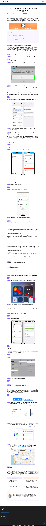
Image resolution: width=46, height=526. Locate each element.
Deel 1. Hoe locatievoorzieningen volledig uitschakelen (17, 33)
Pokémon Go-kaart (29, 87)
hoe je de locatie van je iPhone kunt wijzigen (19, 446)
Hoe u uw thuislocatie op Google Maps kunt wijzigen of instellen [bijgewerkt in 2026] (31, 483)
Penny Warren (15, 492)
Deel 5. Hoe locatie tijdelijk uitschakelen (14, 39)
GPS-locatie (25, 13)
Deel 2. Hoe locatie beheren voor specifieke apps (16, 35)
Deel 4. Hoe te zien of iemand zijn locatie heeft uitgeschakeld (17, 38)
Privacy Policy (29, 525)
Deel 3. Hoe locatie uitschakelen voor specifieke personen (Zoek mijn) (19, 36)
